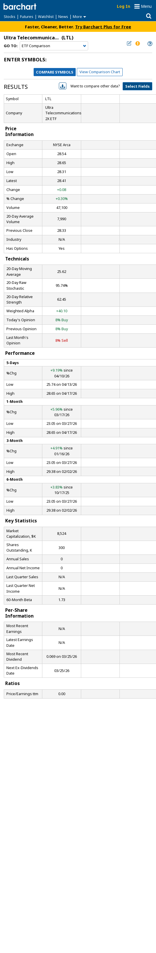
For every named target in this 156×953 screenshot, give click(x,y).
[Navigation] (54, 46)
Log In (123, 6)
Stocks (9, 16)
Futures (26, 16)
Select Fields (137, 86)
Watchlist (46, 16)
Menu (146, 6)
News (63, 16)
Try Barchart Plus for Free (103, 27)
